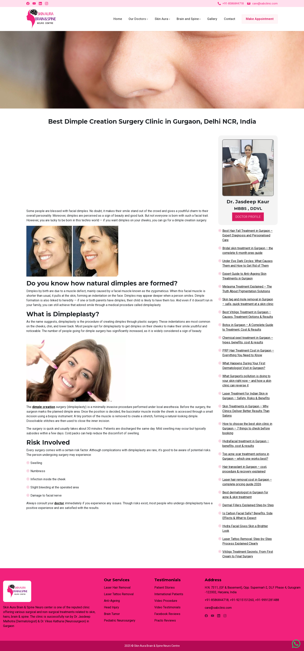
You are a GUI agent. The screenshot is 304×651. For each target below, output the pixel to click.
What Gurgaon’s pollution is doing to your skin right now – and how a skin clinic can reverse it (246, 380)
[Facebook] (27, 3)
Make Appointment (260, 19)
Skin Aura (161, 19)
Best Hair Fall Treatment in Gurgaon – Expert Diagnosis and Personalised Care (247, 235)
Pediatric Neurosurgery (119, 620)
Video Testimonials (167, 607)
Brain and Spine (188, 19)
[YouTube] (34, 3)
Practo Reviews (165, 620)
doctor (59, 503)
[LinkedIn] (40, 3)
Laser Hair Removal (117, 587)
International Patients (168, 594)
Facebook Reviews (167, 614)
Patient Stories (164, 587)
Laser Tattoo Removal (119, 594)
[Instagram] (46, 3)
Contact (229, 19)
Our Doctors (137, 19)
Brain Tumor (112, 614)
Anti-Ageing (112, 601)
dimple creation (43, 407)
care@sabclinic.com (262, 3)
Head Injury (111, 607)
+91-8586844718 (231, 3)
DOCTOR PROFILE (248, 217)
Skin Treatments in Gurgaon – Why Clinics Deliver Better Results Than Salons (245, 410)
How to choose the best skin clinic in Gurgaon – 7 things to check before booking (247, 428)
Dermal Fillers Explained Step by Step (248, 505)
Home (117, 19)
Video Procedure (165, 601)
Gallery (212, 19)
